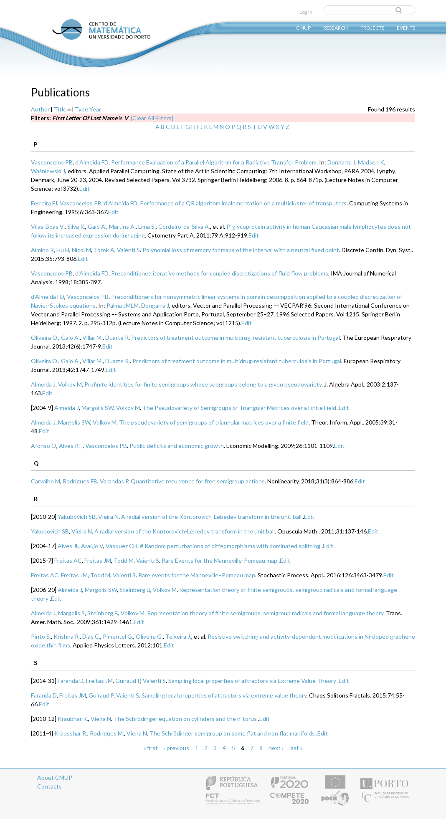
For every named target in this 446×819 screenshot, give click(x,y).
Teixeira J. (178, 636)
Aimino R (42, 249)
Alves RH (71, 445)
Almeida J (43, 384)
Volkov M (70, 384)
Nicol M (81, 249)
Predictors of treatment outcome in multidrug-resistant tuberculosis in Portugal (235, 337)
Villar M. (92, 337)
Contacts (49, 786)
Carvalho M (45, 481)
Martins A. (122, 226)
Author (40, 109)
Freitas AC (68, 560)
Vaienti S (128, 249)
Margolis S (71, 613)
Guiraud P (127, 680)
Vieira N (108, 516)
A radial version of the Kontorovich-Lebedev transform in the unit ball (211, 516)
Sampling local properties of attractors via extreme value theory (224, 695)
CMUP (303, 27)
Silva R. (76, 226)
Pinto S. (41, 636)
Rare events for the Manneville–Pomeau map (196, 575)
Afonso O (43, 445)
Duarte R (117, 337)
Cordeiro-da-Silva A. (184, 226)
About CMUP (54, 777)
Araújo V (92, 545)
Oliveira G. (149, 636)
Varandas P (114, 481)
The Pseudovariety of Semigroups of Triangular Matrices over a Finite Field (239, 407)
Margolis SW (97, 407)
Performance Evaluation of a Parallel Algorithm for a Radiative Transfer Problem (214, 162)
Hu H (62, 249)
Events (406, 27)
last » (296, 747)
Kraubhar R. (73, 718)
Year (95, 109)
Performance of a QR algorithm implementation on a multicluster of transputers (243, 203)
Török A (104, 249)
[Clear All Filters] (152, 117)
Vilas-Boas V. (48, 226)
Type (81, 109)
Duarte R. (117, 360)
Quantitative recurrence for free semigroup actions (198, 481)
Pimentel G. (118, 636)
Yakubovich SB (77, 516)
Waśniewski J (48, 170)
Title (60, 109)
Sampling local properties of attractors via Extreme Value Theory (252, 680)
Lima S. (147, 226)
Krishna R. (66, 636)
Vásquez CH (121, 545)
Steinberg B (134, 589)
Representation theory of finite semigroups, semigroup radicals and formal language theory (265, 613)
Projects (372, 27)
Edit (84, 188)
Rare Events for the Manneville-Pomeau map (219, 560)
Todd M (124, 560)
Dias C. (91, 636)
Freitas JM (97, 560)
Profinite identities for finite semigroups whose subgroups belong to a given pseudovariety (203, 384)
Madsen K (371, 162)
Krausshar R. (70, 733)
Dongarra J (341, 162)
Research (335, 27)
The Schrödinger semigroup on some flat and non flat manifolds (232, 733)
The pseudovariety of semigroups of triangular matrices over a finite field (214, 422)
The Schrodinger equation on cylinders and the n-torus (185, 718)
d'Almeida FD (92, 162)
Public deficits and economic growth (176, 445)
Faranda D (71, 680)
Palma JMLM (122, 305)
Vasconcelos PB (52, 162)
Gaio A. (97, 226)
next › (276, 747)
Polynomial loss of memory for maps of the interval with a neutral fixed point (240, 249)
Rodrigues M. (107, 733)
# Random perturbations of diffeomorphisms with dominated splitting (230, 545)
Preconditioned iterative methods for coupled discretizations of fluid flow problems (219, 273)
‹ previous (176, 747)
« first (150, 747)
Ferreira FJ (44, 203)
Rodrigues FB (80, 481)
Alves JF (68, 545)
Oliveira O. (44, 337)
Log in (305, 12)
